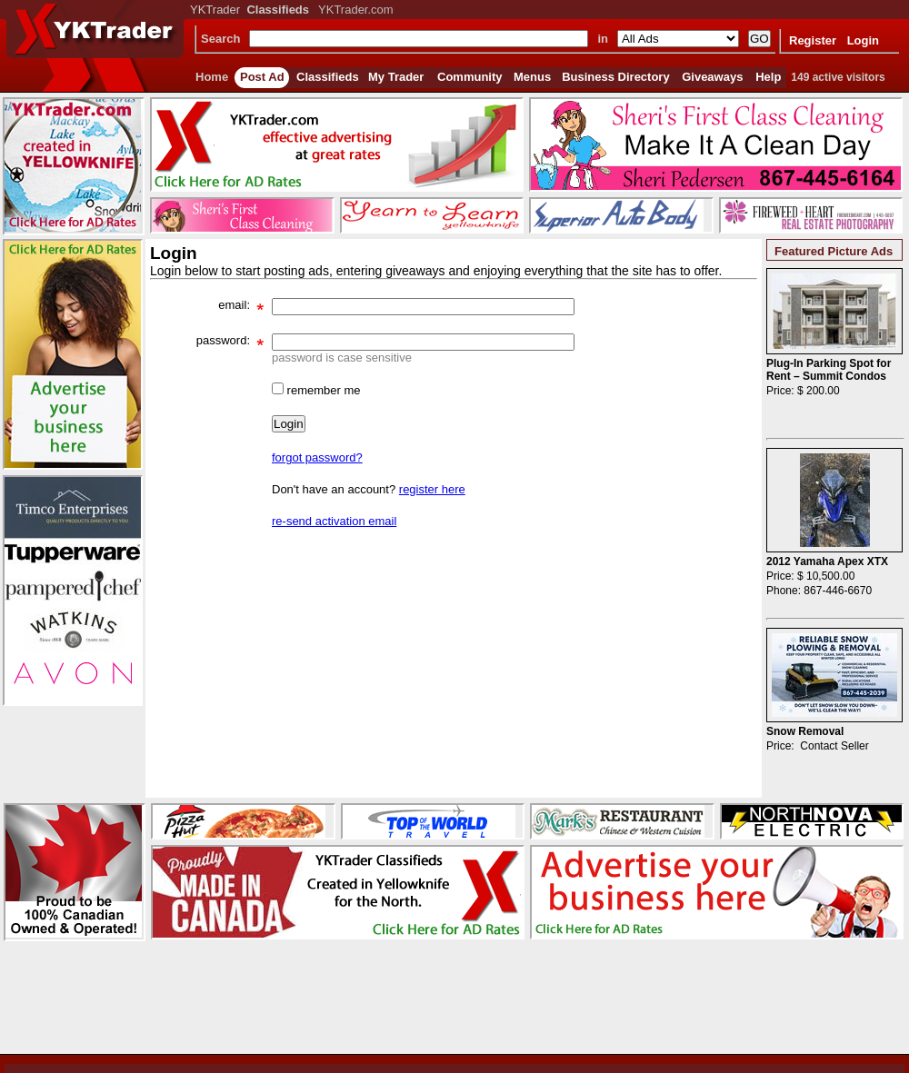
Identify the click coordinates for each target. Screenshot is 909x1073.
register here (432, 489)
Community (470, 77)
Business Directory (616, 77)
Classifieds (327, 77)
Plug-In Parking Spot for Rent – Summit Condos (828, 370)
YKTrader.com (356, 9)
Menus (532, 77)
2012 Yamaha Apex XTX (827, 561)
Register (812, 40)
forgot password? (317, 457)
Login (863, 40)
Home (211, 77)
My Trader (396, 77)
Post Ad (262, 77)
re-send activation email (334, 521)
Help (768, 77)
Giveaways (712, 77)
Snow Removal (805, 731)
